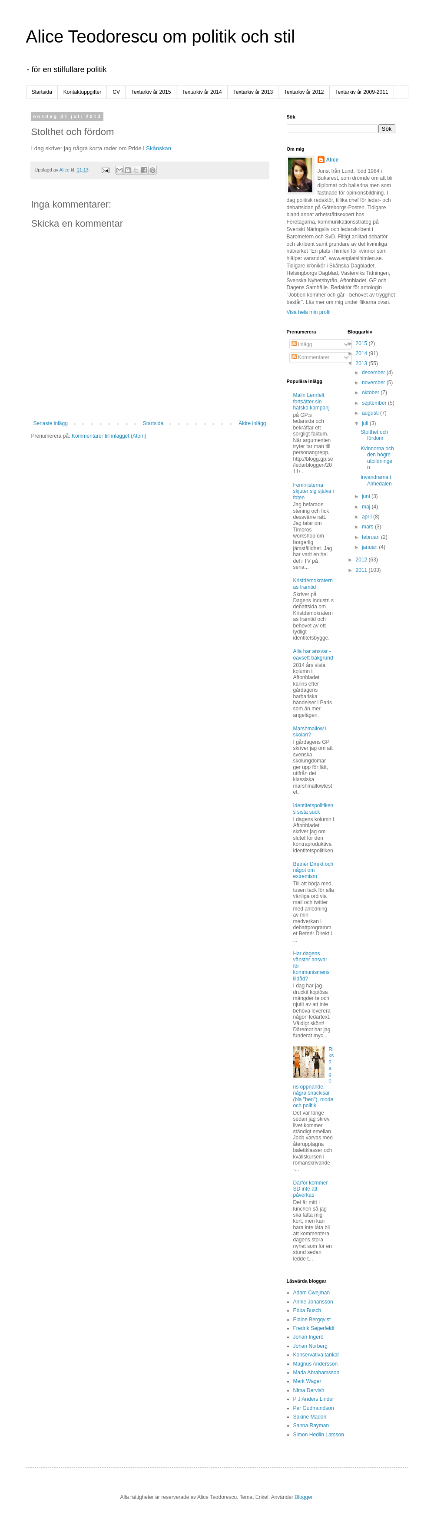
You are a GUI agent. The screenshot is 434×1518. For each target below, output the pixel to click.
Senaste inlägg (50, 423)
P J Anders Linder (314, 1399)
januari (370, 547)
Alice (332, 160)
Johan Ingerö (308, 1337)
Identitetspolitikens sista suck (313, 808)
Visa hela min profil (309, 312)
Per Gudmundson (313, 1408)
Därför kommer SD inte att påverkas (310, 1189)
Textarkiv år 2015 (151, 92)
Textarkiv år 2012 (304, 92)
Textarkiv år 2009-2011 (361, 92)
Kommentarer (311, 357)
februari (371, 537)
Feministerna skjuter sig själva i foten (313, 491)
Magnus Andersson (315, 1364)
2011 (362, 570)
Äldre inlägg (252, 423)
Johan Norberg (310, 1346)
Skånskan (158, 148)
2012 (362, 560)
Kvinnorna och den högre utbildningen (377, 458)
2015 (362, 343)
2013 (362, 363)
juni (366, 496)
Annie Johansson (313, 1302)
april (367, 517)
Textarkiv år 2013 (253, 92)
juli (366, 423)
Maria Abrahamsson (316, 1373)
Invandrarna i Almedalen (376, 480)
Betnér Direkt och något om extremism (313, 870)
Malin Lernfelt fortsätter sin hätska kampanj (311, 401)
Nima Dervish (309, 1390)
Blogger (303, 1497)
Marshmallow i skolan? (310, 732)
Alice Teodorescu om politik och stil (160, 36)
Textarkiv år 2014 (202, 92)
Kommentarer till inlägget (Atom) (109, 436)
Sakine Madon (310, 1417)
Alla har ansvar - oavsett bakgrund (313, 654)
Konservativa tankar (316, 1355)
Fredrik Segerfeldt (314, 1328)
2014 (362, 353)
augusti (371, 413)
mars (368, 527)
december (374, 373)
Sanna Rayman (311, 1425)
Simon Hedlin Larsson (318, 1435)
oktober (371, 392)
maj (367, 507)
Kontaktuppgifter (82, 92)
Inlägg (302, 344)
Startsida (42, 92)
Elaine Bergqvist (312, 1320)
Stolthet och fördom (374, 435)
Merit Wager (307, 1381)
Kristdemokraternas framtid (313, 584)
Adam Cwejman (311, 1293)
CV (116, 92)
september (375, 403)
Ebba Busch (307, 1310)
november (374, 383)
